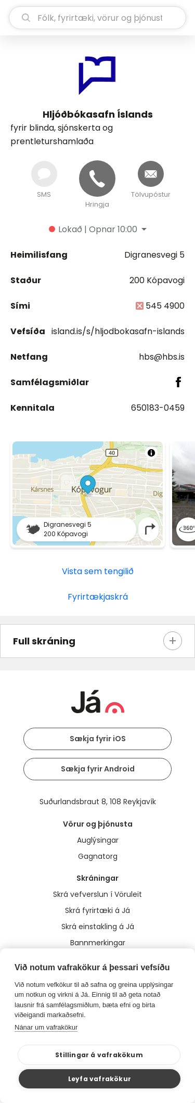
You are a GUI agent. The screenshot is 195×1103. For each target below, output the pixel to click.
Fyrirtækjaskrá (98, 597)
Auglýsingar (98, 840)
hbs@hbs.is (162, 357)
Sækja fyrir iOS (98, 738)
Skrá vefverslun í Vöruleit (97, 894)
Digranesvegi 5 (154, 255)
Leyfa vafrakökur (99, 1078)
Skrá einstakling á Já (97, 926)
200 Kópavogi (157, 280)
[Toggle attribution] (151, 453)
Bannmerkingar (97, 942)
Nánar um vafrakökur (46, 1027)
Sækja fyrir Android (98, 769)
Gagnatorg (98, 856)
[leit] (97, 18)
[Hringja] (97, 178)
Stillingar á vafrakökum (99, 1054)
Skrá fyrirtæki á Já (97, 910)
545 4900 (165, 306)
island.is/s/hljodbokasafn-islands (118, 331)
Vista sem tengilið (98, 571)
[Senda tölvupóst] (151, 174)
